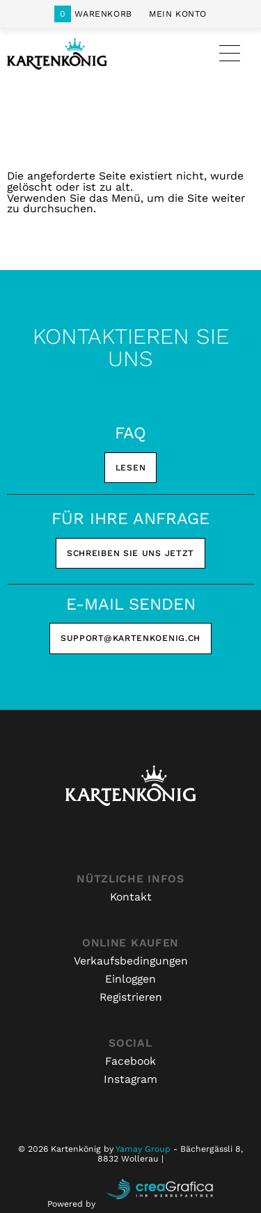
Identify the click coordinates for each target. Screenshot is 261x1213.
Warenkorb (93, 14)
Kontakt (131, 896)
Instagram (130, 1079)
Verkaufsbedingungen (131, 960)
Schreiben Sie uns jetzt (130, 553)
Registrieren (131, 997)
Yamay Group (143, 1149)
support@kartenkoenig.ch (130, 638)
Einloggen (130, 978)
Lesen (131, 468)
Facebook (130, 1061)
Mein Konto (178, 14)
